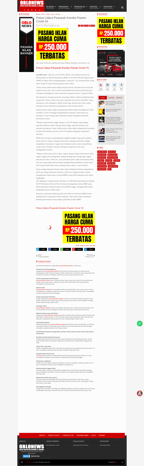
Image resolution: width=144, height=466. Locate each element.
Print (86, 25)
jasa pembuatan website (66, 265)
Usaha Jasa (111, 163)
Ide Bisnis (101, 160)
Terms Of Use (68, 435)
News (87, 245)
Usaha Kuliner (102, 166)
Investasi (94, 7)
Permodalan (79, 7)
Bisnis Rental (102, 157)
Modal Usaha (102, 163)
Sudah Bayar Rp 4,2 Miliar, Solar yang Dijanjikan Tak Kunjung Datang (113, 138)
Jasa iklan (39, 355)
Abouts (42, 435)
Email (92, 25)
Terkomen (119, 97)
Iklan (93, 435)
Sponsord (108, 7)
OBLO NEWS (29, 462)
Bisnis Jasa (112, 151)
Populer (103, 97)
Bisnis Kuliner (102, 154)
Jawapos (82, 245)
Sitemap (102, 435)
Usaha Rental (102, 169)
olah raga (92, 245)
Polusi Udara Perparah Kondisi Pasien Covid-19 (64, 67)
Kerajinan (116, 160)
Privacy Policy (54, 435)
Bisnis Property (112, 154)
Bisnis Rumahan (112, 157)
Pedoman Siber (82, 435)
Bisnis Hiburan (102, 151)
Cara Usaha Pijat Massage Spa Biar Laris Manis (113, 109)
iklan (109, 169)
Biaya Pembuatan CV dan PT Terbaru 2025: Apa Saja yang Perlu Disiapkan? (114, 102)
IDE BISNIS (50, 7)
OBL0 (116, 462)
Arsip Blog (111, 97)
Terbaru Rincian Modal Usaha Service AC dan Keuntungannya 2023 (114, 130)
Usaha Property (112, 166)
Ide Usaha (109, 160)
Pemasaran (64, 7)
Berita (77, 245)
